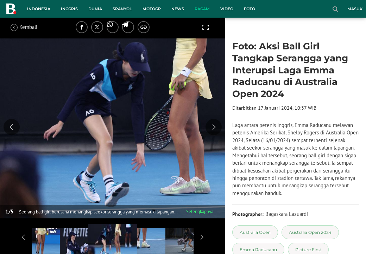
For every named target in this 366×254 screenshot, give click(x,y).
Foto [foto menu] (249, 8)
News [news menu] (177, 8)
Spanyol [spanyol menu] (122, 8)
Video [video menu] (226, 8)
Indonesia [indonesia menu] (38, 8)
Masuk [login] (354, 8)
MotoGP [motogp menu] (152, 8)
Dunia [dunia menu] (95, 8)
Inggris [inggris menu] (69, 8)
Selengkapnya (199, 211)
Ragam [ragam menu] (202, 8)
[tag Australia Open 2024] (310, 232)
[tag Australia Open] (255, 232)
